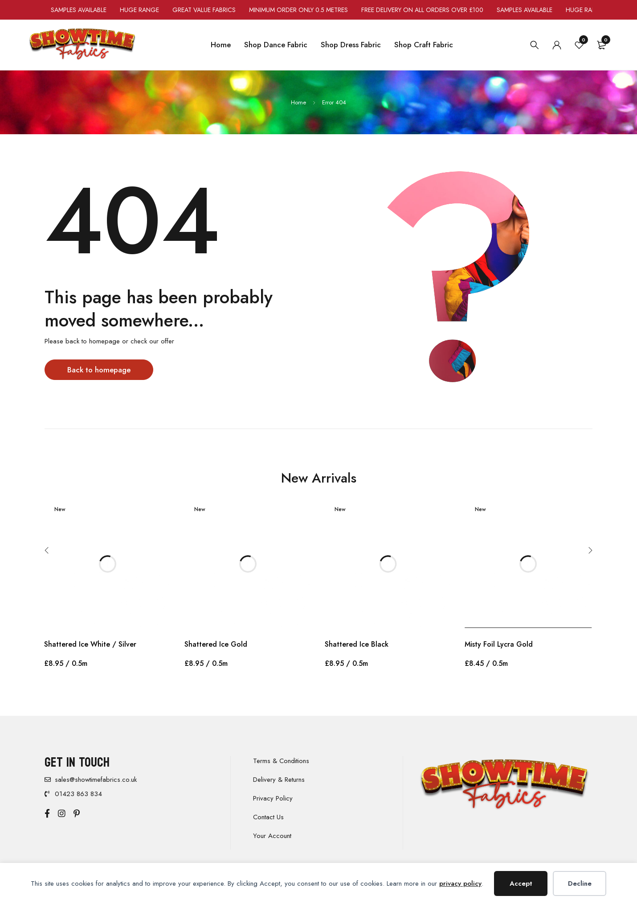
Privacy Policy (273, 798)
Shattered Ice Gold (215, 644)
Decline (580, 883)
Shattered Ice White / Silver (90, 644)
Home (298, 102)
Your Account (272, 836)
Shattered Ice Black (356, 644)
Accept (521, 883)
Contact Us (268, 817)
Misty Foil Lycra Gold (499, 644)
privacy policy (460, 883)
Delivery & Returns (279, 779)
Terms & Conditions (281, 761)
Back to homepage (100, 369)
